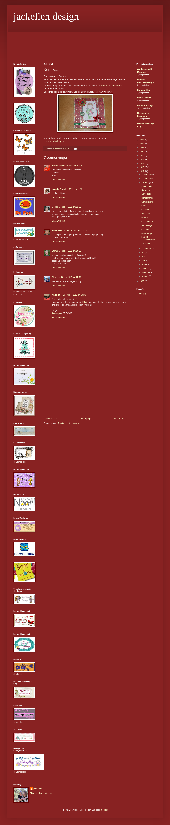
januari (145, 276)
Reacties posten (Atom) (68, 423)
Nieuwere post (51, 418)
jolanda (55, 189)
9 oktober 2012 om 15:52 (70, 251)
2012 (142, 171)
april (144, 264)
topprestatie (146, 186)
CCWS (85, 302)
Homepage (86, 418)
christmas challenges (111, 85)
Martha (55, 166)
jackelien (37, 789)
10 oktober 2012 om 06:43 (74, 295)
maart (145, 268)
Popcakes (145, 213)
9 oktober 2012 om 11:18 (71, 189)
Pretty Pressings (145, 105)
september (147, 249)
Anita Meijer (57, 230)
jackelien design (46, 16)
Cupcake (145, 210)
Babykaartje (146, 225)
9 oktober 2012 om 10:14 (70, 166)
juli (143, 252)
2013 (142, 167)
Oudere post (119, 418)
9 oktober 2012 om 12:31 (70, 207)
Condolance (146, 229)
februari (145, 272)
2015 (142, 159)
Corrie (55, 207)
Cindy (54, 277)
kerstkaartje (146, 233)
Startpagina (144, 293)
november (146, 179)
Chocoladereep (148, 221)
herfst (143, 206)
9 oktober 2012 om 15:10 (75, 230)
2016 (142, 155)
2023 (142, 140)
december (146, 175)
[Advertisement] (85, 392)
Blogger (103, 810)
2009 (142, 281)
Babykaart (145, 190)
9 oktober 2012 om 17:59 (69, 277)
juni (144, 256)
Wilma (55, 251)
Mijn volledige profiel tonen (42, 793)
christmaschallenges (54, 141)
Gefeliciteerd (147, 202)
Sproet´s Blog (143, 90)
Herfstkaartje (147, 198)
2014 (142, 163)
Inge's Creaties (144, 98)
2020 (142, 151)
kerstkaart (145, 217)
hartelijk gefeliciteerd (148, 238)
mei (144, 260)
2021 (142, 147)
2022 (142, 144)
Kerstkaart (146, 194)
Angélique (57, 295)
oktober (145, 182)
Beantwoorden (58, 180)
